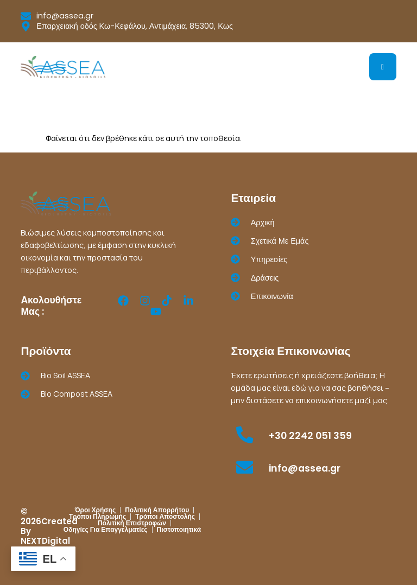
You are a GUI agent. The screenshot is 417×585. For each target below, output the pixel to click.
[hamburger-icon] (382, 66)
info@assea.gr (304, 468)
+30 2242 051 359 (310, 435)
